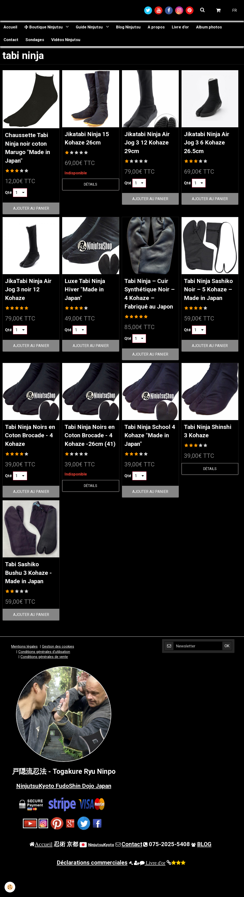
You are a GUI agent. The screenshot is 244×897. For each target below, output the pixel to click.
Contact (11, 40)
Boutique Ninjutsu (44, 28)
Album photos (209, 28)
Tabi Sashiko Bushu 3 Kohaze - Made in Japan (30, 599)
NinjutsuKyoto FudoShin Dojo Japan (63, 812)
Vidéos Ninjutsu (65, 40)
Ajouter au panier (31, 210)
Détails (90, 186)
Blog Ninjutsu (128, 28)
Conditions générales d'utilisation (44, 679)
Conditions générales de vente (44, 684)
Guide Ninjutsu (90, 28)
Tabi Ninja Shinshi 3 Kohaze (200, 449)
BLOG (204, 871)
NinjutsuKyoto (101, 871)
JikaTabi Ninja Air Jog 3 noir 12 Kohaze (30, 292)
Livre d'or (180, 28)
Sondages (34, 40)
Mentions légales (24, 673)
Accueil (10, 28)
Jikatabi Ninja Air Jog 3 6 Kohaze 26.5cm (208, 144)
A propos (156, 28)
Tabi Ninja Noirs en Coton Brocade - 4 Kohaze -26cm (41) (90, 457)
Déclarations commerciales (92, 889)
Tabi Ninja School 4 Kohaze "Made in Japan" (150, 449)
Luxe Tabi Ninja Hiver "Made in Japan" (89, 292)
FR (234, 10)
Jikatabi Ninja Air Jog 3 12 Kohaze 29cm (146, 144)
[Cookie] (10, 887)
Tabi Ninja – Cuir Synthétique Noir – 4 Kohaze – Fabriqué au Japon (150, 301)
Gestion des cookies (58, 673)
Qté (8, 195)
